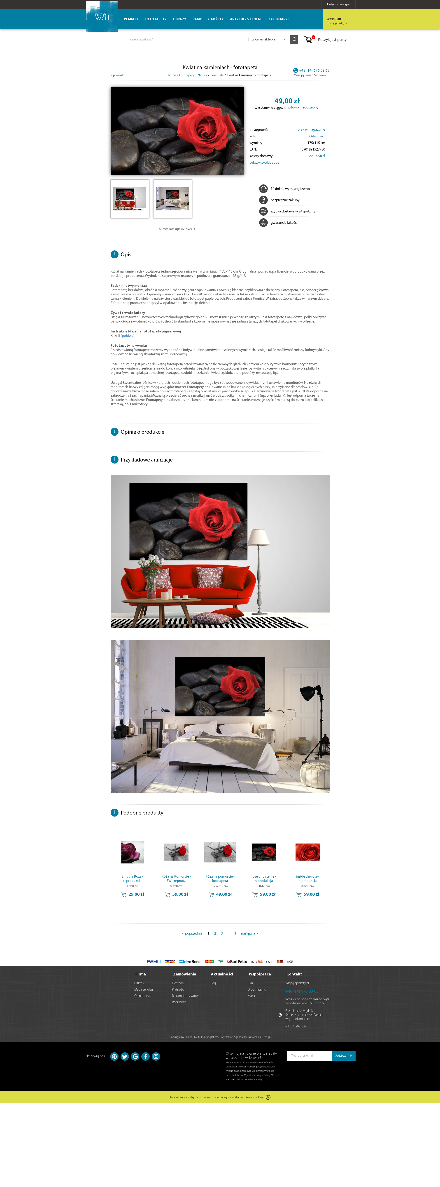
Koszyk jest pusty (325, 40)
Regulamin (179, 1002)
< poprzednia (192, 933)
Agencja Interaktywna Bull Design (252, 1036)
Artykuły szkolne (246, 19)
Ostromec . (317, 136)
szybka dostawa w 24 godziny (287, 211)
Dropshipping (257, 989)
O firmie (139, 983)
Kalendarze (278, 19)
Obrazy (179, 19)
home (172, 75)
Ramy (197, 19)
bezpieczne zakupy (279, 200)
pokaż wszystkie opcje (264, 163)
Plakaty (131, 19)
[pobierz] (128, 336)
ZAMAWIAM (343, 1055)
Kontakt (294, 974)
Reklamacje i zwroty (185, 995)
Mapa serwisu (143, 989)
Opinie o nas (142, 995)
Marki (251, 995)
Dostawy (178, 983)
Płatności (178, 989)
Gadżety (216, 19)
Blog (213, 983)
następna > (249, 933)
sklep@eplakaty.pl (297, 983)
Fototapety (156, 19)
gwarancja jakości (278, 223)
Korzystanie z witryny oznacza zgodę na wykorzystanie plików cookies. (217, 1097)
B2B (250, 983)
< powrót (117, 75)
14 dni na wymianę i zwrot (284, 189)
